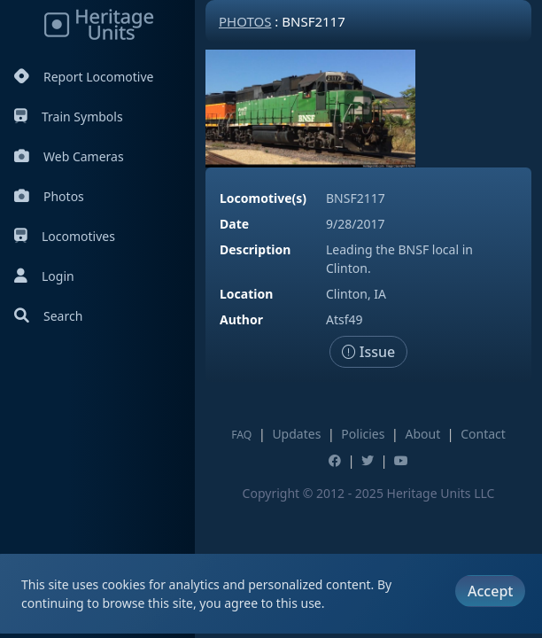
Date (234, 223)
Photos (49, 196)
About (422, 433)
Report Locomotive (83, 76)
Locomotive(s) (263, 198)
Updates (296, 433)
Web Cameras (69, 156)
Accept (490, 591)
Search (48, 315)
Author (241, 319)
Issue (369, 352)
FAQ (241, 434)
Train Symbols (68, 116)
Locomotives (64, 236)
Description (255, 249)
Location (246, 293)
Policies (362, 433)
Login (44, 276)
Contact (483, 433)
